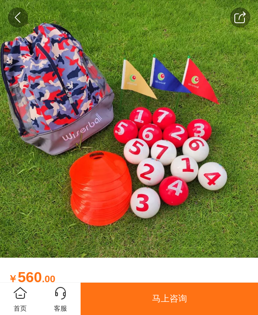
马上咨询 (169, 298)
